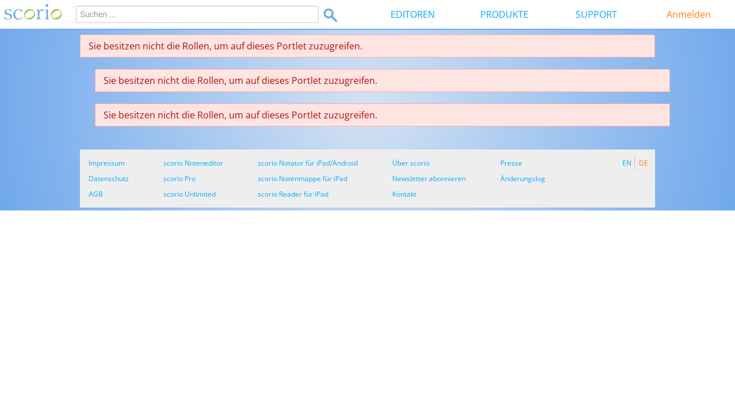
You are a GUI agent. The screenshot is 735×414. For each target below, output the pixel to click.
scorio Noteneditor (193, 163)
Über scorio (411, 163)
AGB (96, 194)
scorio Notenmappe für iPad (302, 178)
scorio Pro (179, 178)
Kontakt (404, 194)
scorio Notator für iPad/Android (308, 163)
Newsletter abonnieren (429, 178)
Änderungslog (522, 178)
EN (626, 163)
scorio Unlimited (189, 194)
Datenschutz (109, 178)
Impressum (107, 163)
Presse (511, 163)
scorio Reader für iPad (293, 194)
